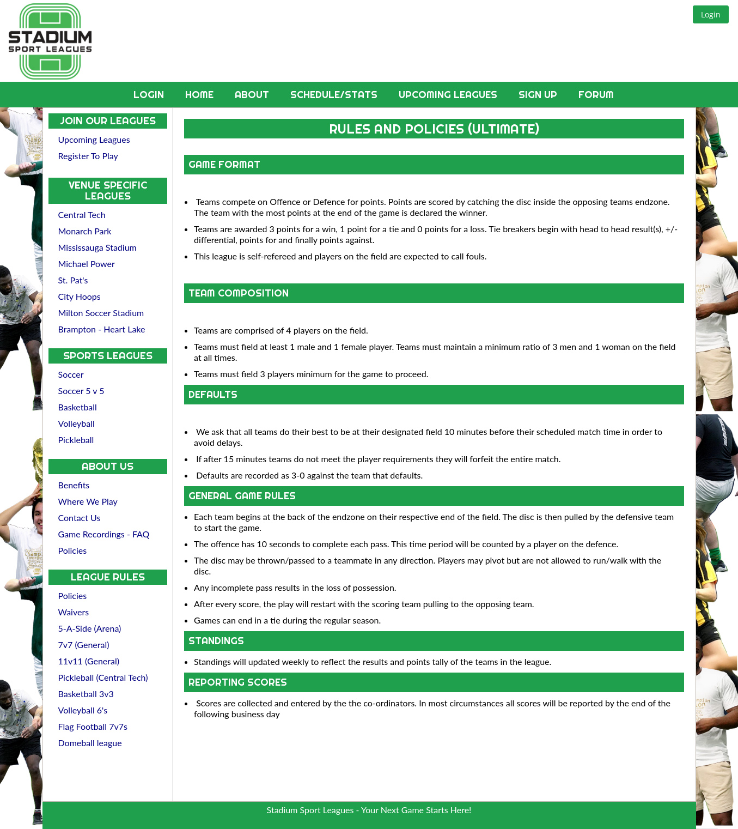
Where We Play (88, 501)
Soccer (71, 374)
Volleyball (76, 423)
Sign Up (539, 94)
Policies (72, 550)
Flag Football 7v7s (92, 726)
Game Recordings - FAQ (104, 534)
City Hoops (79, 296)
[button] (711, 14)
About (253, 94)
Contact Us (79, 517)
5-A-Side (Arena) (89, 628)
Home (200, 94)
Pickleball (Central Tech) (103, 677)
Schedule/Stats (335, 94)
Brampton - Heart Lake (101, 329)
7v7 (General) (83, 644)
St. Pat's (73, 280)
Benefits (74, 485)
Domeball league (90, 742)
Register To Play (88, 155)
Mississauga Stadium (97, 247)
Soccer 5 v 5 (81, 390)
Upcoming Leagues (449, 94)
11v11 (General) (89, 661)
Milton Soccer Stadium (101, 312)
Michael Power (86, 263)
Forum (596, 94)
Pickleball (76, 439)
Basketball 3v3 (86, 693)
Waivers (73, 612)
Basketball (77, 407)
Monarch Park (85, 231)
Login (150, 94)
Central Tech (82, 214)
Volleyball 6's (83, 710)
